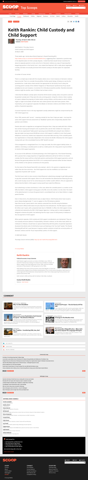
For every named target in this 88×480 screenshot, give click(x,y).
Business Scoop (42, 13)
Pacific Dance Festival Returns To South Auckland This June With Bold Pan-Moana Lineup (20, 366)
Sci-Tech (52, 16)
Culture (63, 16)
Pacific (50, 13)
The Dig (33, 13)
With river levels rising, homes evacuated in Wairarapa (13, 386)
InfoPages (77, 13)
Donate (7, 474)
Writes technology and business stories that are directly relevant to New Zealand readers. (44, 411)
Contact (7, 467)
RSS (4, 370)
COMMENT (9, 295)
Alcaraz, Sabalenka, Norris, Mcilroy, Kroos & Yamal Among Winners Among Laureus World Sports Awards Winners (25, 368)
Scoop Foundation (31, 470)
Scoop (10, 13)
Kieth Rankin (25, 282)
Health (76, 16)
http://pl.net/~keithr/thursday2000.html (45, 239)
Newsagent (7, 472)
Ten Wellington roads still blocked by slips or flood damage (14, 384)
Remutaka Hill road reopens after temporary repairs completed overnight (17, 380)
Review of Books (68, 13)
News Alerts (10, 370)
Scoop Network (31, 469)
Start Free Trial (81, 1)
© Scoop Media (9, 477)
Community (58, 13)
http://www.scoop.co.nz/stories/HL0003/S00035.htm (30, 58)
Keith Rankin (24, 42)
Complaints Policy (31, 474)
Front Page (12, 16)
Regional (39, 16)
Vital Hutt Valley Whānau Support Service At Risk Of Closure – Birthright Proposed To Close (21, 362)
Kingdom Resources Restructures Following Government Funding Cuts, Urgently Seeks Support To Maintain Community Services (28, 360)
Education (70, 16)
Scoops (19, 16)
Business (45, 16)
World (58, 16)
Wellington (25, 13)
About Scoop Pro (53, 469)
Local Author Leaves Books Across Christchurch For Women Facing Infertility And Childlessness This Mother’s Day (25, 359)
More (84, 370)
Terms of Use (52, 472)
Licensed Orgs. (52, 467)
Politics (33, 16)
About (6, 469)
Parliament (26, 16)
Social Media (30, 467)
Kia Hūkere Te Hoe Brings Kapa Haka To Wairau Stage (13, 357)
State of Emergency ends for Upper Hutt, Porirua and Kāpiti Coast (16, 389)
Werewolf (17, 13)
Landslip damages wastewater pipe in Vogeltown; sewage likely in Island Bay (18, 382)
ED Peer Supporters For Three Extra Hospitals (12, 364)
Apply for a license (53, 470)
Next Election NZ (31, 472)
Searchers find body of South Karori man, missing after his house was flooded (18, 379)
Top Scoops (16, 21)
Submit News (8, 470)
